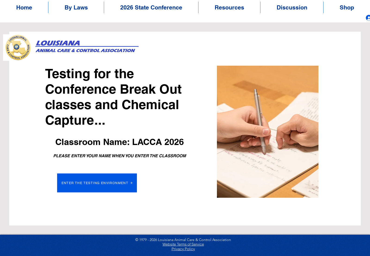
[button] (151, 7)
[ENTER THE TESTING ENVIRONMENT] (97, 182)
